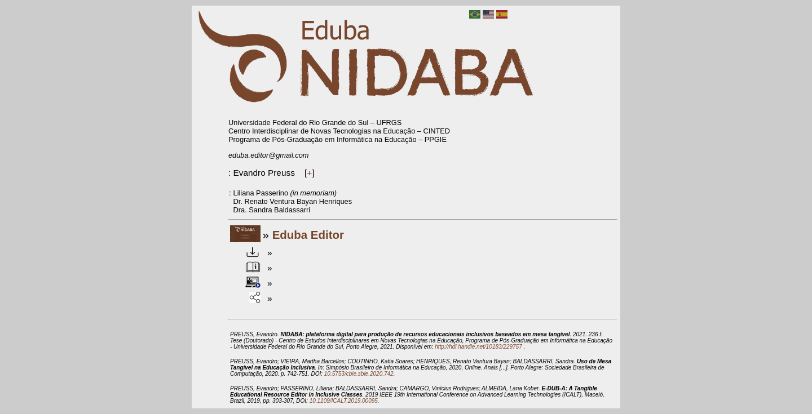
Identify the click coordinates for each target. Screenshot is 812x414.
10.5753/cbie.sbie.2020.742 (359, 374)
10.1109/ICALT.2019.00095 (344, 401)
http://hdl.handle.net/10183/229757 (479, 347)
